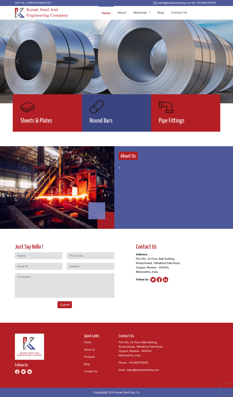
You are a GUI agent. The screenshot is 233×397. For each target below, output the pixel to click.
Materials (141, 12)
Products (89, 356)
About (122, 12)
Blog (160, 12)
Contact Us (179, 12)
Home (106, 13)
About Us (89, 349)
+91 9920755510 (138, 362)
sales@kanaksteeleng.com (143, 369)
